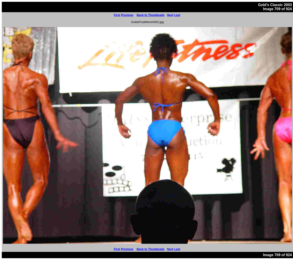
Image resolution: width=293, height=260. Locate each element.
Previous (127, 15)
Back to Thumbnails (151, 15)
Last (177, 15)
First (117, 15)
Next (170, 15)
